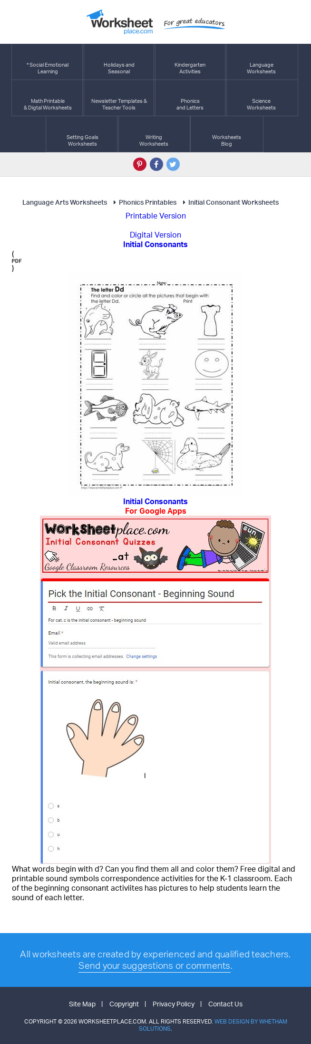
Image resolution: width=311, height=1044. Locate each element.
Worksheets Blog (226, 134)
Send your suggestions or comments (154, 965)
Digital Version (155, 234)
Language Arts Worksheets (64, 202)
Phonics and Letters (190, 98)
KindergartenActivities (190, 62)
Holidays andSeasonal (119, 62)
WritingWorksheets (153, 134)
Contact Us (225, 1004)
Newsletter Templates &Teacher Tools (119, 98)
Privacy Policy (173, 1004)
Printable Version (156, 215)
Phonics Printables (143, 202)
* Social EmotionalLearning (47, 62)
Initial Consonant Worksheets (229, 202)
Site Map (82, 1004)
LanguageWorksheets (261, 62)
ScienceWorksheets (261, 98)
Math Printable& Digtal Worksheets (48, 98)
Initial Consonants (155, 506)
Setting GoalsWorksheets (82, 134)
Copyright (124, 1004)
